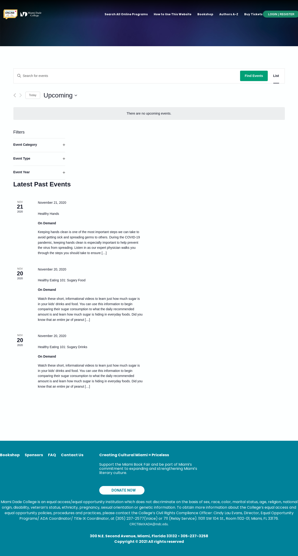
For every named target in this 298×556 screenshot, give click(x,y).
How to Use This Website (172, 14)
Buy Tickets (253, 14)
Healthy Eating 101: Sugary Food (61, 280)
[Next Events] (20, 95)
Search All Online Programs (126, 14)
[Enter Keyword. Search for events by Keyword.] (127, 76)
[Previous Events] (14, 95)
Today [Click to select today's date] (32, 95)
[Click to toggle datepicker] (60, 95)
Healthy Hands (48, 214)
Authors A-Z (228, 14)
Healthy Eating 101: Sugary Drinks (62, 347)
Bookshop (205, 14)
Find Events (254, 76)
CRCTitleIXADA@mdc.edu (148, 524)
